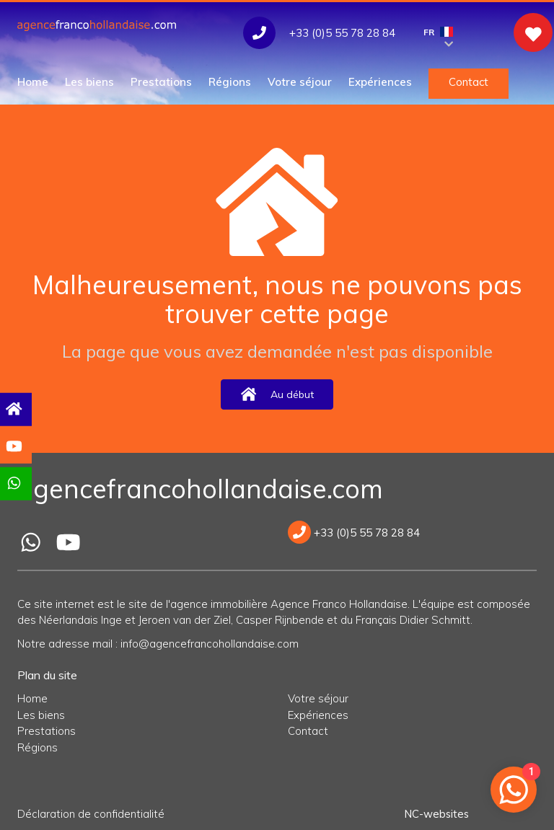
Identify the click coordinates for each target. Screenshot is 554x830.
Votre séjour (300, 82)
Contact (468, 82)
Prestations (161, 82)
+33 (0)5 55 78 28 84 (354, 532)
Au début (277, 394)
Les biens (89, 82)
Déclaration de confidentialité (90, 814)
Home (32, 82)
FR (438, 36)
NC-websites (436, 814)
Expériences (380, 82)
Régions (229, 82)
